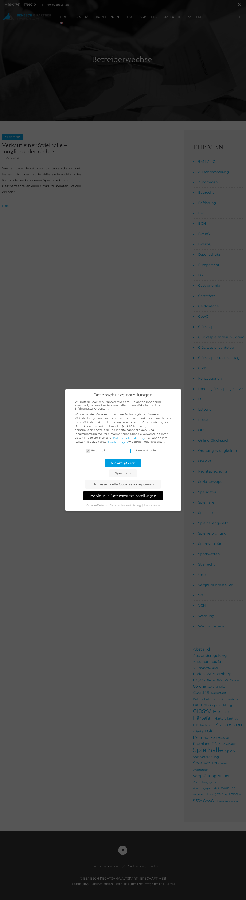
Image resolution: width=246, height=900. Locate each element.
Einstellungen (118, 442)
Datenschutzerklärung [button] (126, 505)
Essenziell (95, 450)
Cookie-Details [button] (96, 505)
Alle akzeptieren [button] (123, 463)
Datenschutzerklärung (128, 438)
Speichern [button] (123, 473)
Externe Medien (144, 450)
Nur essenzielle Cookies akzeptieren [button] (123, 484)
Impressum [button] (152, 505)
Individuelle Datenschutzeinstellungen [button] (123, 496)
